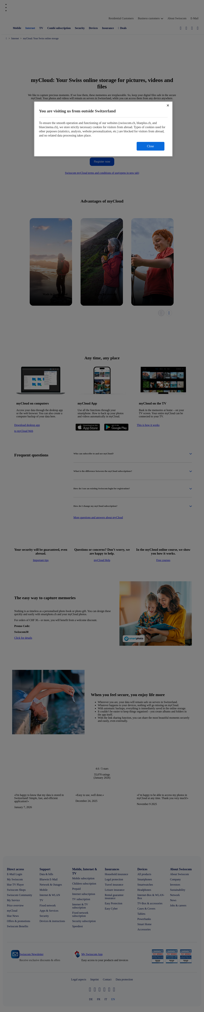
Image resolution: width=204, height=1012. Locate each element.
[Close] (168, 105)
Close (150, 146)
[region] (103, 129)
